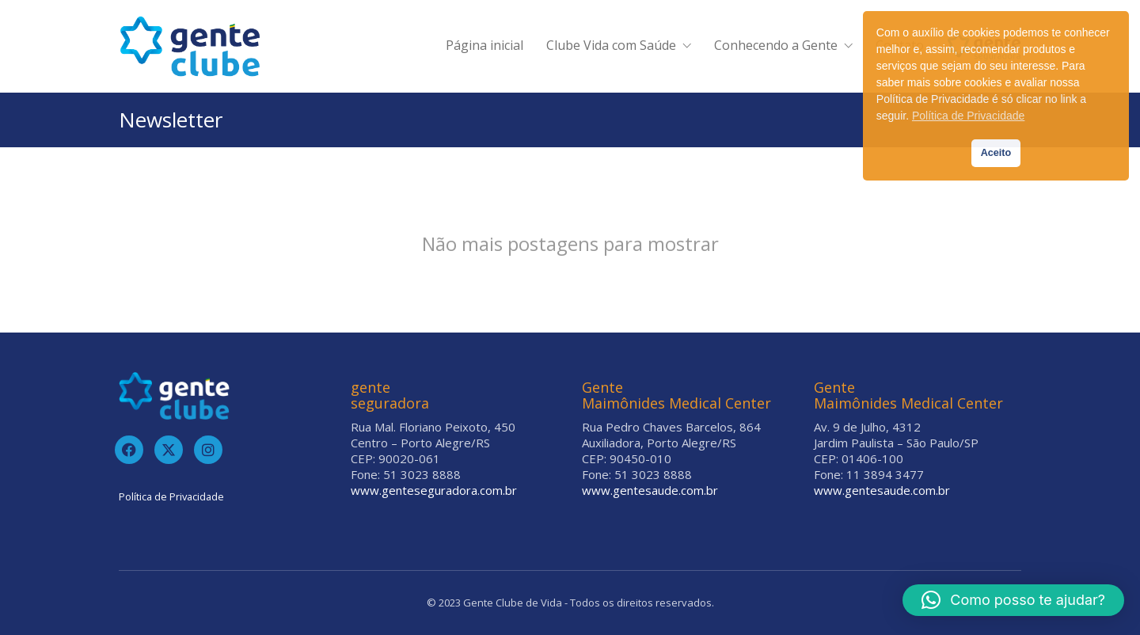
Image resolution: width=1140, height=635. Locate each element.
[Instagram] (208, 449)
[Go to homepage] (190, 46)
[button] (1013, 600)
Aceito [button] (996, 152)
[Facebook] (129, 449)
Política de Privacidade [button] (968, 115)
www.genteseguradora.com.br (434, 490)
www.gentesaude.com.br (650, 490)
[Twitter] (168, 449)
